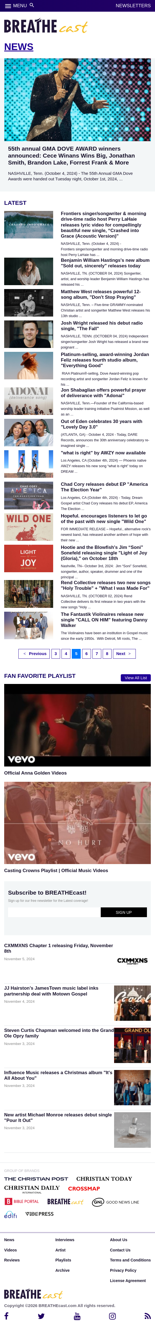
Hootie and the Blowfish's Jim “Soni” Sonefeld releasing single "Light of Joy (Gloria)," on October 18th (104, 553)
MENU (20, 5)
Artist (60, 1250)
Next (123, 653)
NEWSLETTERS (133, 5)
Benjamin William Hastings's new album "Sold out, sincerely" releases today (105, 263)
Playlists (63, 1260)
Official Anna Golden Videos (35, 773)
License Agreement (128, 1280)
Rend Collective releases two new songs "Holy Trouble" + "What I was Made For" (106, 585)
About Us (118, 1240)
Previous (34, 653)
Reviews (12, 1260)
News (9, 1240)
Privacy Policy (123, 1270)
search (32, 5)
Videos (10, 1250)
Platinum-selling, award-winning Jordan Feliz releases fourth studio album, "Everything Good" (105, 360)
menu (8, 6)
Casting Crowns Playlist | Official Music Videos (56, 870)
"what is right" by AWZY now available (103, 453)
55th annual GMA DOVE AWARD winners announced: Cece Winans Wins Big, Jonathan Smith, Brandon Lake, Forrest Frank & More (71, 155)
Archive (62, 1270)
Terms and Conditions (130, 1260)
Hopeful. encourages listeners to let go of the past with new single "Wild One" (104, 518)
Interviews (64, 1240)
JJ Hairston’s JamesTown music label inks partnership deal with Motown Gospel (51, 990)
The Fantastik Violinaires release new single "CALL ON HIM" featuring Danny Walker (104, 620)
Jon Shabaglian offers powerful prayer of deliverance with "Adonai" (103, 392)
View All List (136, 678)
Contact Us (120, 1250)
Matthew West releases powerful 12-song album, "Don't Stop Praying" (101, 294)
